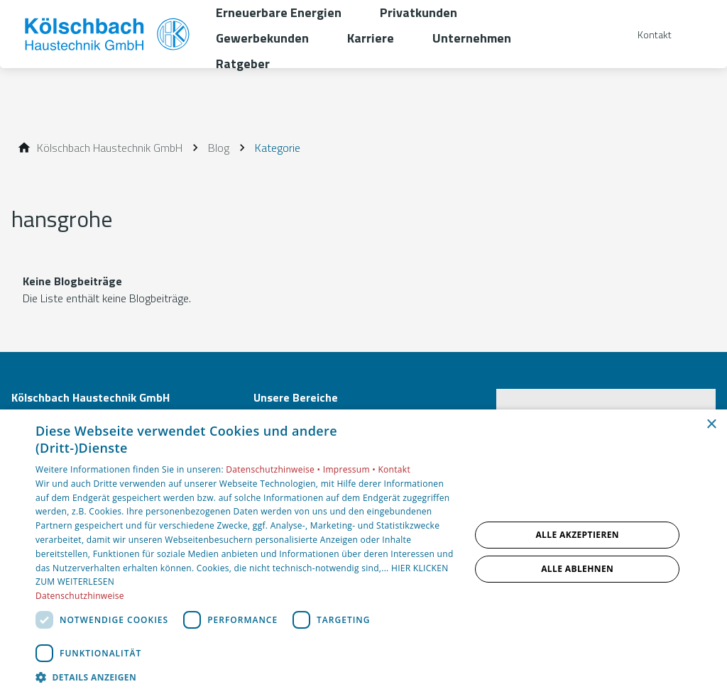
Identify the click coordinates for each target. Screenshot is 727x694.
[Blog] (218, 147)
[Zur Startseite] (108, 34)
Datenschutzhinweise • (274, 469)
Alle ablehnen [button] (577, 569)
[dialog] (363, 551)
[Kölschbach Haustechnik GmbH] (109, 147)
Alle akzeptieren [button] (577, 535)
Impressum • (350, 469)
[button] (246, 676)
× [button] (711, 424)
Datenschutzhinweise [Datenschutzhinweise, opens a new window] (79, 596)
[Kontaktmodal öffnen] (644, 34)
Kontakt (394, 469)
